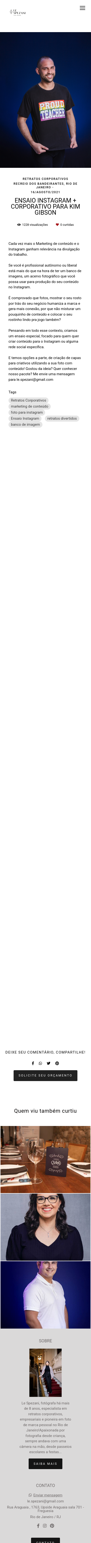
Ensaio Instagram (25, 418)
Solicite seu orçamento (46, 1075)
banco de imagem (25, 424)
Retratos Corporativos (28, 400)
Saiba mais (46, 1463)
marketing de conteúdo (29, 406)
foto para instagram (27, 412)
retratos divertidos (62, 418)
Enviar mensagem (48, 1495)
